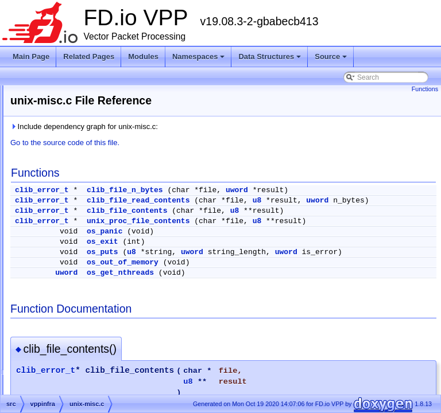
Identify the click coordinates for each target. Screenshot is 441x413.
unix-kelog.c (74, 231)
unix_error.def (77, 272)
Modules (143, 56)
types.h (67, 189)
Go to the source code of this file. (208, 142)
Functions (425, 88)
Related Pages (88, 56)
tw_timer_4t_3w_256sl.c (93, 107)
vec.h (64, 341)
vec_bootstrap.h (80, 354)
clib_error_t (185, 190)
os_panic (248, 248)
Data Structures (270, 59)
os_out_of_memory (266, 288)
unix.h (65, 258)
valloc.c (67, 299)
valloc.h (68, 313)
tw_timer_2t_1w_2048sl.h (95, 93)
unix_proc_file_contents (281, 229)
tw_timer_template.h (87, 176)
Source (332, 59)
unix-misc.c (73, 244)
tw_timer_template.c (87, 162)
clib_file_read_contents (281, 200)
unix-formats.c (77, 217)
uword (380, 190)
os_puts (246, 269)
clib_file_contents (270, 219)
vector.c (68, 368)
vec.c (64, 327)
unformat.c (72, 203)
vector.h (68, 382)
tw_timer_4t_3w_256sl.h (93, 120)
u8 (400, 200)
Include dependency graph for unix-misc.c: (227, 126)
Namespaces (199, 59)
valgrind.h (71, 286)
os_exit (246, 259)
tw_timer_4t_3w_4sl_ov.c (94, 134)
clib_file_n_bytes (268, 190)
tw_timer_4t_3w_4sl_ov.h (95, 148)
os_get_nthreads (263, 298)
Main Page (31, 56)
